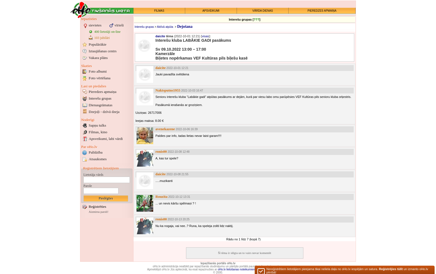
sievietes (95, 25)
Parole (87, 186)
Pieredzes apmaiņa (103, 92)
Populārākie (97, 44)
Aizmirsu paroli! (98, 211)
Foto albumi (98, 71)
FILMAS (159, 10)
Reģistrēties (97, 206)
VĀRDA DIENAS (262, 10)
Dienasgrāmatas (100, 105)
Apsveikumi (106, 139)
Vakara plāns (98, 58)
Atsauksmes (97, 159)
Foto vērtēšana (99, 78)
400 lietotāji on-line (107, 32)
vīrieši (119, 25)
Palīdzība (96, 152)
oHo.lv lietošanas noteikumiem (237, 269)
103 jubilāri (102, 38)
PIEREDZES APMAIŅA (322, 10)
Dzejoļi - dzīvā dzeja (104, 112)
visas (205, 36)
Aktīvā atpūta (165, 26)
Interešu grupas (100, 98)
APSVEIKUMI (210, 10)
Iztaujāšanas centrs (103, 51)
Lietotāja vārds (93, 175)
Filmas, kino (98, 132)
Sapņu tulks (97, 125)
